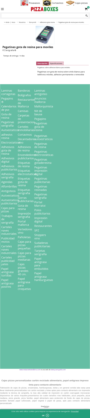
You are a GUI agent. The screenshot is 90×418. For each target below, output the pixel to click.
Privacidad (75, 411)
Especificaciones (56, 63)
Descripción (42, 63)
